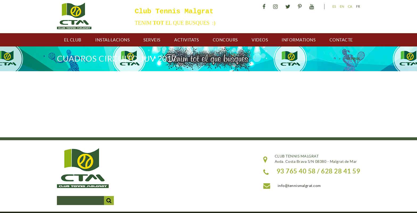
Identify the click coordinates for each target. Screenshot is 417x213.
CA (350, 6)
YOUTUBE (312, 6)
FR (358, 6)
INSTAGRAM (276, 6)
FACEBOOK (264, 6)
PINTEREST (300, 6)
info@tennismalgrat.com (299, 186)
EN (342, 6)
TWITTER (288, 6)
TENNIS (353, 59)
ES (334, 6)
